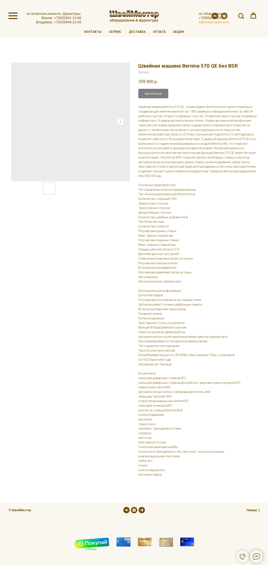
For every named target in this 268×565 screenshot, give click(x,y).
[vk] (215, 18)
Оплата (159, 31)
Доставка (137, 31)
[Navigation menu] (12, 16)
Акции (178, 31)
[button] (241, 16)
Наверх (253, 510)
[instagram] (224, 18)
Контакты (93, 31)
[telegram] (142, 510)
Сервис (115, 31)
